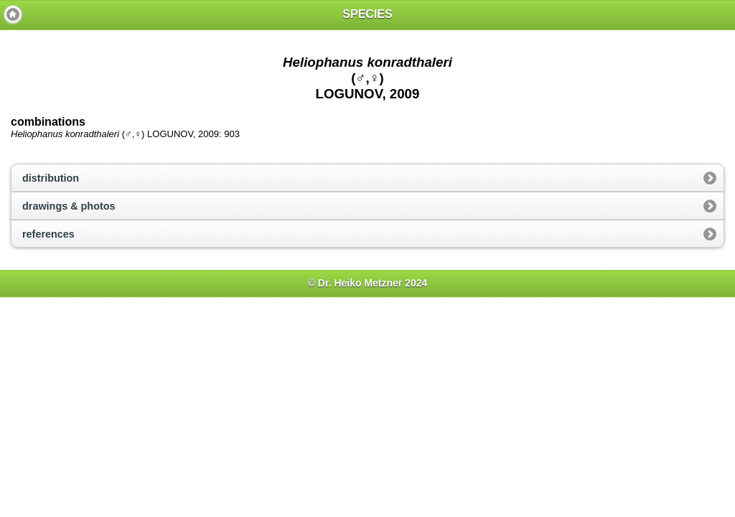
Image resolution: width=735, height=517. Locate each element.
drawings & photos (69, 206)
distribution (50, 178)
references (48, 234)
